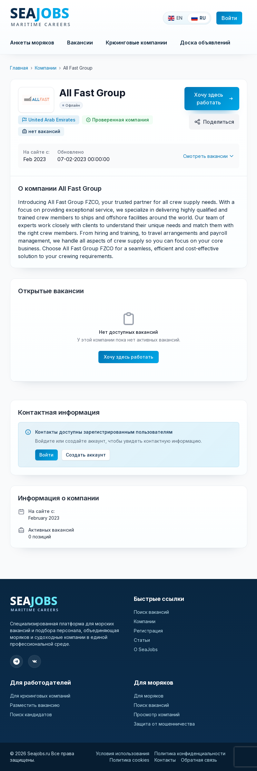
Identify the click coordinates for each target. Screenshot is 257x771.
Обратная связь (199, 760)
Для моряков (148, 696)
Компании (45, 68)
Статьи (142, 640)
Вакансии (80, 42)
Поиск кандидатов (31, 714)
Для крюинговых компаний (40, 696)
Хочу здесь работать (213, 99)
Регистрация (148, 630)
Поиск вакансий (151, 612)
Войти (229, 18)
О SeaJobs (146, 649)
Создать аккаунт (86, 455)
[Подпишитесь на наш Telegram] (16, 661)
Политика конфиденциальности (189, 753)
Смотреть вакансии (208, 156)
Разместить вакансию (35, 705)
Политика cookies (129, 760)
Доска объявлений (205, 42)
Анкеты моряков (32, 42)
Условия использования (122, 753)
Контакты (165, 760)
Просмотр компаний (157, 714)
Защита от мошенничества (164, 724)
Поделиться (214, 122)
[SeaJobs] (62, 18)
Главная (19, 68)
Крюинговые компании (136, 42)
